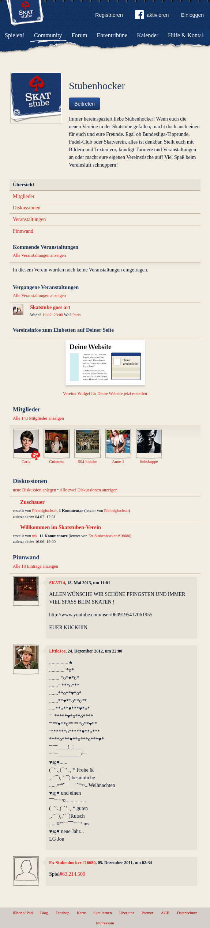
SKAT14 (57, 582)
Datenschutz (187, 912)
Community (48, 35)
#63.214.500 (72, 874)
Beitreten (84, 104)
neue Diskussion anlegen (34, 489)
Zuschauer (32, 502)
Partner (147, 912)
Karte (81, 912)
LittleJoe (57, 651)
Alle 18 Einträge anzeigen (35, 566)
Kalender (147, 35)
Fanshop (63, 912)
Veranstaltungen (29, 219)
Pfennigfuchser (44, 510)
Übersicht (23, 184)
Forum (79, 35)
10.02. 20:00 (52, 314)
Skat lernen (102, 912)
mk (34, 535)
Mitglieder (23, 196)
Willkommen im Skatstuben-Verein (60, 527)
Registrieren (109, 15)
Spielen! (14, 35)
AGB (165, 912)
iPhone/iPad (23, 912)
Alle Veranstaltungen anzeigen (39, 255)
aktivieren (152, 16)
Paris (76, 314)
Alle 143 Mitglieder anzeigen (38, 418)
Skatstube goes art (50, 307)
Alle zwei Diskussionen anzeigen (88, 489)
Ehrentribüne (112, 35)
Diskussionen (26, 207)
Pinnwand (23, 231)
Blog (44, 912)
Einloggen (192, 15)
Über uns (126, 912)
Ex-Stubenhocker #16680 (109, 535)
